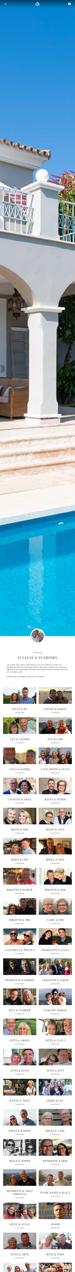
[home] (37, 4)
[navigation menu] (5, 4)
